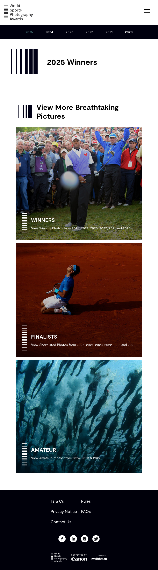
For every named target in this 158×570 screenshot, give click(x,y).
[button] (147, 12)
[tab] (29, 32)
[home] (18, 12)
